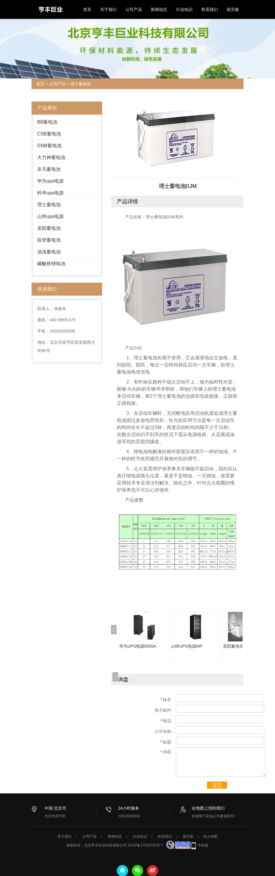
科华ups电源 (50, 192)
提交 (217, 784)
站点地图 (210, 836)
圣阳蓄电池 (49, 228)
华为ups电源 (50, 181)
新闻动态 (159, 9)
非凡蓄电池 (49, 169)
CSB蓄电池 (49, 133)
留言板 (233, 9)
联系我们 (209, 9)
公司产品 (133, 9)
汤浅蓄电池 (49, 251)
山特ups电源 (50, 216)
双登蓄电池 (49, 240)
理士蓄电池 (80, 83)
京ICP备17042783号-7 (145, 845)
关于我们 (108, 9)
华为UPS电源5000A (137, 646)
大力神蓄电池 (51, 157)
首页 (87, 9)
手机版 (203, 845)
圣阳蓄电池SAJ (237, 646)
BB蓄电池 (47, 122)
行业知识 (184, 9)
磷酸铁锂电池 (51, 263)
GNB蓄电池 (49, 145)
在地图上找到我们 (208, 808)
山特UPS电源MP (186, 646)
